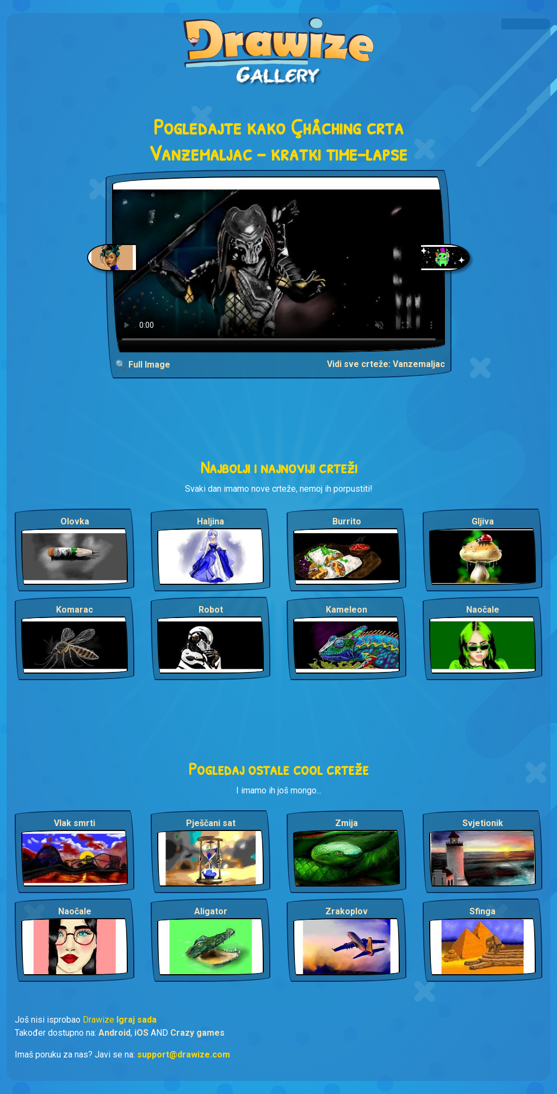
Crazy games (197, 1033)
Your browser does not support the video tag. (278, 264)
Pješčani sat (211, 823)
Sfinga (482, 911)
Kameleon (346, 609)
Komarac (74, 609)
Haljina (210, 521)
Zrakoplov (346, 911)
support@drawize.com (183, 1054)
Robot (211, 609)
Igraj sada (136, 1019)
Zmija (346, 823)
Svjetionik (482, 823)
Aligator (210, 911)
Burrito (346, 521)
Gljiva (483, 521)
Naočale (482, 609)
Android (114, 1033)
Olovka (74, 521)
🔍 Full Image (142, 364)
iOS (141, 1033)
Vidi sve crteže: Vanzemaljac (386, 364)
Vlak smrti (74, 823)
